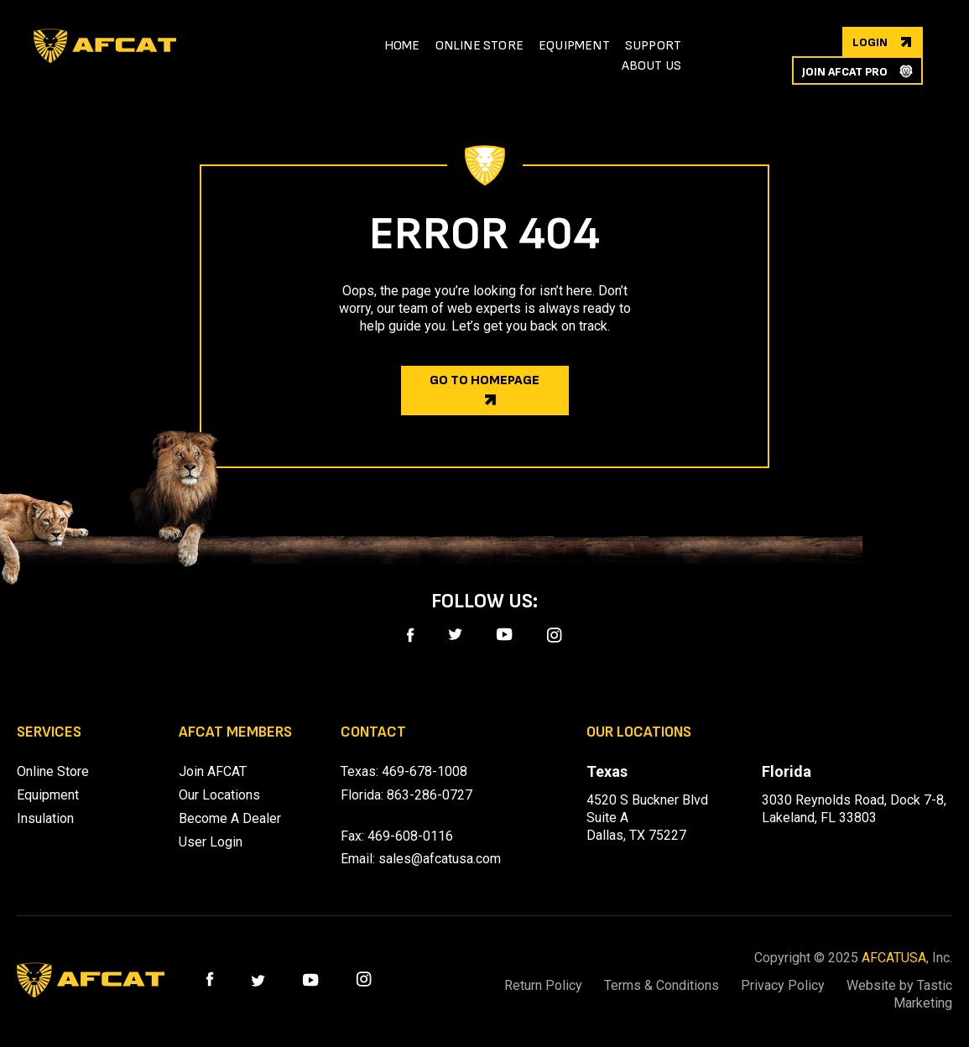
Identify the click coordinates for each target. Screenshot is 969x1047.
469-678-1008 (424, 771)
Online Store (53, 771)
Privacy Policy (780, 985)
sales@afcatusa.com (439, 859)
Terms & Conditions (656, 985)
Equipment (48, 795)
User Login (210, 842)
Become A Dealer (230, 818)
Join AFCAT (213, 771)
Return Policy (536, 985)
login (870, 42)
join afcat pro (845, 72)
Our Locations (219, 795)
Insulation (45, 818)
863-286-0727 (429, 795)
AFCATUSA (894, 958)
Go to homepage (484, 380)
